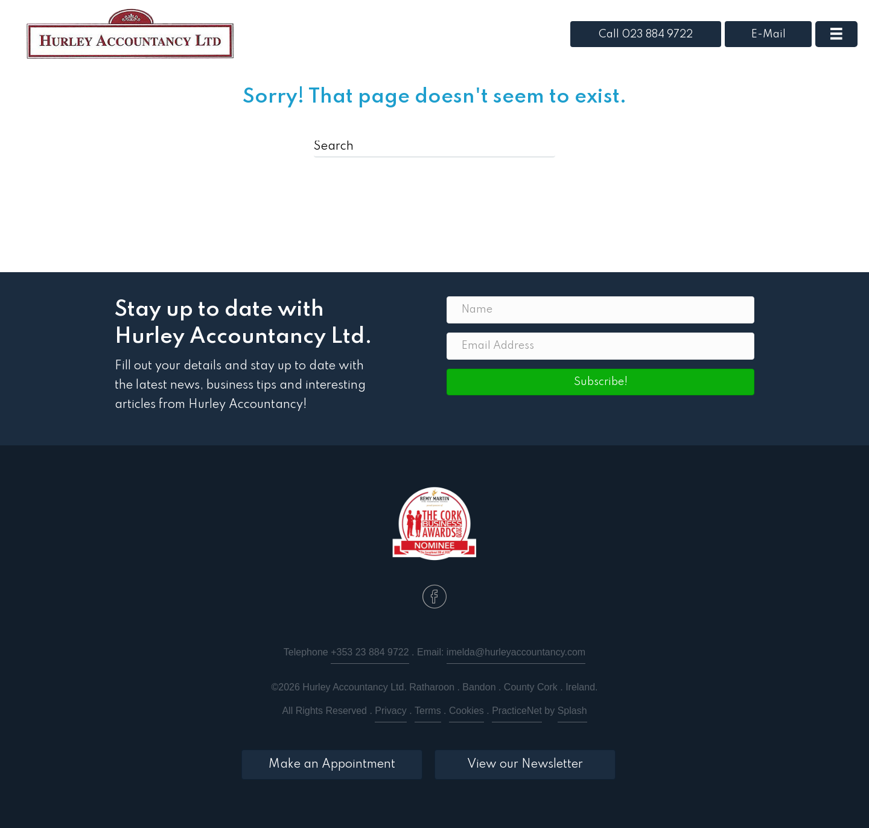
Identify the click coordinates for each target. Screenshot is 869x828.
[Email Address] (600, 346)
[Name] (600, 309)
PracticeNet (517, 710)
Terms (428, 710)
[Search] (434, 147)
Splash (572, 710)
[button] (600, 382)
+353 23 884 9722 (370, 652)
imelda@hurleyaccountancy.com (516, 652)
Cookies (466, 710)
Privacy (390, 710)
